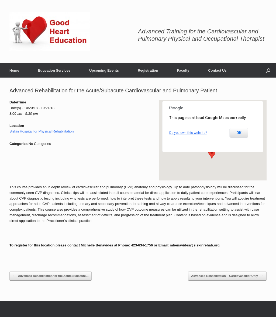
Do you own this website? (188, 133)
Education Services (54, 70)
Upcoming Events (104, 70)
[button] (211, 154)
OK (239, 133)
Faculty (183, 70)
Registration (148, 70)
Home (14, 70)
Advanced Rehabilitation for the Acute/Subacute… (50, 276)
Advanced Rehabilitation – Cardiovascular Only (227, 276)
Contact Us (217, 70)
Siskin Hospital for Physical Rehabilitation (41, 131)
